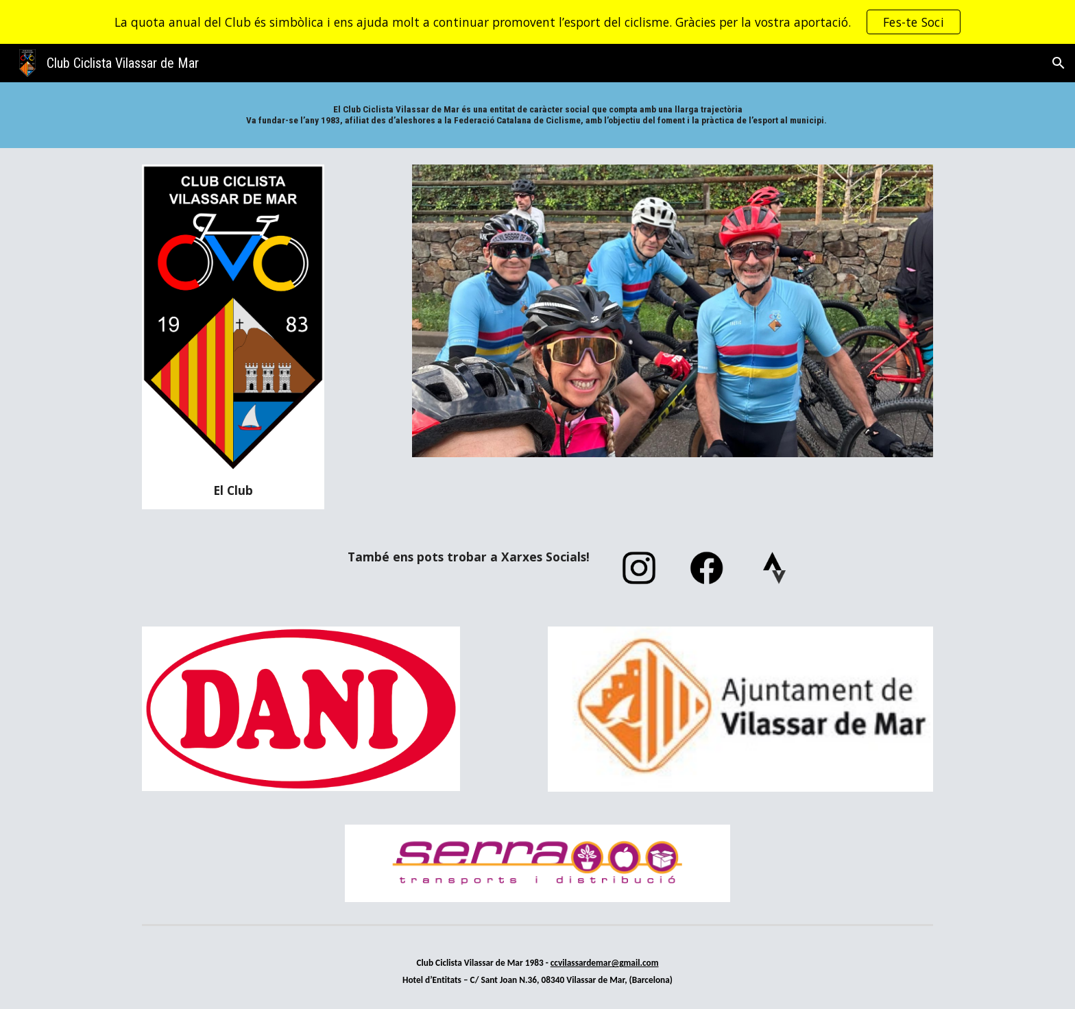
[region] (537, 22)
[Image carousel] (672, 311)
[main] (537, 115)
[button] (1058, 63)
